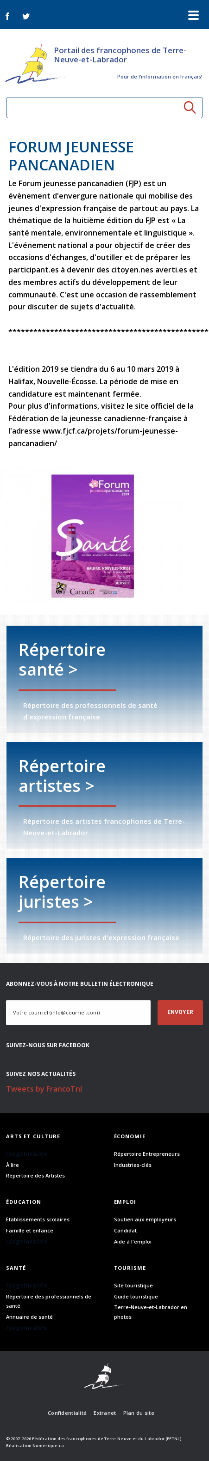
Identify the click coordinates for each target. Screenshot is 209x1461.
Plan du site (138, 1412)
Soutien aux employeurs (145, 1219)
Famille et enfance (29, 1230)
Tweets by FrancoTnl (44, 1089)
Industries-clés (133, 1164)
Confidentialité (67, 1412)
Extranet (105, 1412)
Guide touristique (136, 1296)
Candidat (125, 1230)
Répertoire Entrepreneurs (147, 1153)
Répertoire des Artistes (35, 1175)
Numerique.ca (48, 1446)
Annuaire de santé (29, 1316)
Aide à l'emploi (133, 1241)
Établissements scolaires (38, 1219)
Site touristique (133, 1285)
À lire (12, 1164)
